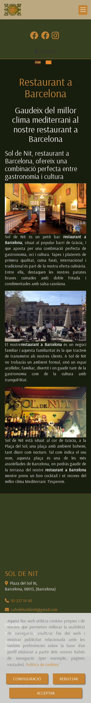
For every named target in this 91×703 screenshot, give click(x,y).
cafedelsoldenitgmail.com (34, 609)
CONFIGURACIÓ (27, 678)
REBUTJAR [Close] (69, 678)
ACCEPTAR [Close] (46, 693)
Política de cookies (42, 664)
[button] (45, 51)
